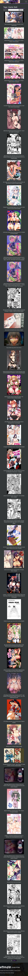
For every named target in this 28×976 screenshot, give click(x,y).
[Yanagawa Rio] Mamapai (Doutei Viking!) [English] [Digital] (14, 446)
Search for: (5, 9)
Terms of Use (8, 972)
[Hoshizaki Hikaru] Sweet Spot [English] (14, 882)
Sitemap (12, 972)
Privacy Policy (2, 972)
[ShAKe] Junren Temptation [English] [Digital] (14, 746)
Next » (15, 960)
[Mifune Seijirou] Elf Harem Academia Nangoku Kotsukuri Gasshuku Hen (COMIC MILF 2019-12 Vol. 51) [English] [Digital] (14, 522)
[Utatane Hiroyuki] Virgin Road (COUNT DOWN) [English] (14, 621)
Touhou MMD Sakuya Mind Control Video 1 (14, 347)
